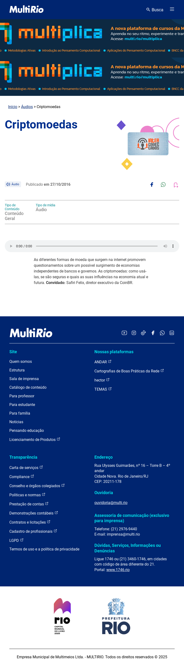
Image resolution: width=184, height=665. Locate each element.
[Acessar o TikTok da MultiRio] (143, 333)
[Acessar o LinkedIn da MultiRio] (172, 333)
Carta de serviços (26, 467)
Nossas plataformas (113, 351)
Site (13, 351)
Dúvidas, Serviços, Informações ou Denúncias (127, 548)
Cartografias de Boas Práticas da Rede (129, 370)
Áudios (27, 106)
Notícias (16, 422)
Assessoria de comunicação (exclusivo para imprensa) (131, 518)
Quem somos (20, 361)
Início (12, 106)
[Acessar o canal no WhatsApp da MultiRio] (162, 333)
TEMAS (103, 389)
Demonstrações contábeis (33, 512)
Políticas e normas (27, 494)
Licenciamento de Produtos (34, 439)
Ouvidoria (103, 492)
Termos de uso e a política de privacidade (44, 549)
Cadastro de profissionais (33, 531)
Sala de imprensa (24, 378)
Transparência (23, 457)
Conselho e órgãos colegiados (37, 485)
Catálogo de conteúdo (27, 387)
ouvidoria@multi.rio (110, 502)
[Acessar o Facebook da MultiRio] (153, 333)
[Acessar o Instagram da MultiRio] (134, 333)
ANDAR (103, 361)
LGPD (16, 540)
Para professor (21, 396)
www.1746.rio (118, 569)
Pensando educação (26, 430)
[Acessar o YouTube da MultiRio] (124, 333)
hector (102, 379)
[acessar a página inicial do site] (26, 9)
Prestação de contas (29, 503)
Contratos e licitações (30, 522)
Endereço (103, 457)
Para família (19, 413)
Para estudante (22, 404)
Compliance (21, 476)
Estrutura (17, 370)
